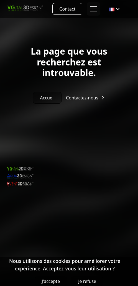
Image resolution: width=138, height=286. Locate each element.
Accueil (47, 98)
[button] (92, 9)
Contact (67, 9)
